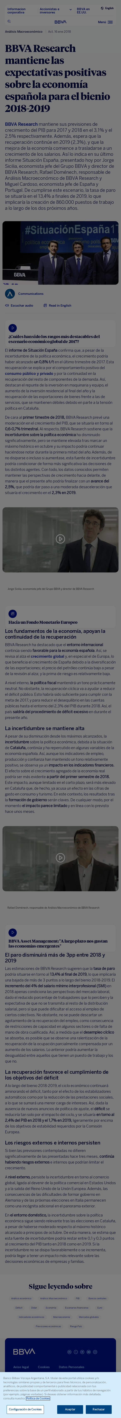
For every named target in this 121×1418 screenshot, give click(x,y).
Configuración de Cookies (25, 1409)
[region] (60, 1395)
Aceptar (70, 1409)
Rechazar (99, 1409)
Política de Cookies (38, 1398)
